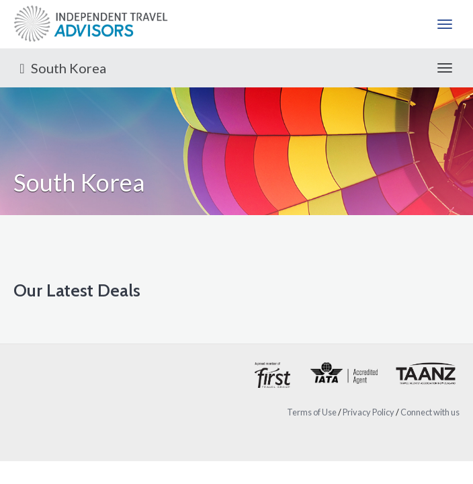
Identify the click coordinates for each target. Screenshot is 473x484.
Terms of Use (312, 412)
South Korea (59, 68)
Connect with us (430, 412)
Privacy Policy (368, 412)
